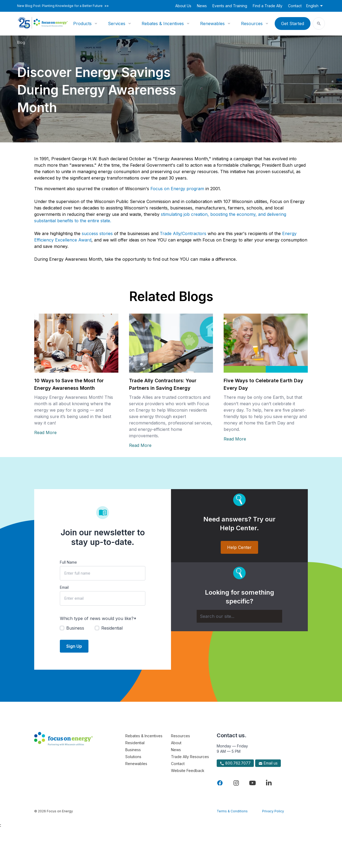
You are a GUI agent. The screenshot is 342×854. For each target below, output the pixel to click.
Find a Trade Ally (267, 5)
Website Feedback (187, 770)
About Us (183, 5)
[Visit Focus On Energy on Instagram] (236, 783)
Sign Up (74, 646)
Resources (252, 23)
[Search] (239, 616)
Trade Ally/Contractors (183, 233)
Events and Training (229, 5)
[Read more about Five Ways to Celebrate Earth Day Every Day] (266, 343)
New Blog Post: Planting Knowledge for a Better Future (63, 5)
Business (133, 749)
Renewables (212, 23)
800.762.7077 (235, 763)
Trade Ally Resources (190, 756)
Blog (21, 42)
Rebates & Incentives (163, 23)
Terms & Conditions (232, 811)
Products (82, 23)
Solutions (133, 756)
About (176, 742)
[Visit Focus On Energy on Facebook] (220, 783)
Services (116, 23)
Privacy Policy (273, 811)
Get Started (292, 23)
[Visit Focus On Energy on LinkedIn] (269, 783)
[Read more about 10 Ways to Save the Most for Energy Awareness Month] (76, 343)
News (202, 5)
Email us (268, 763)
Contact (295, 5)
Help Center (239, 547)
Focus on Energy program (177, 188)
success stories (97, 233)
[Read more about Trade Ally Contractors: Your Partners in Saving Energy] (171, 343)
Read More (45, 432)
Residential (135, 742)
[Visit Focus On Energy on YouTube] (252, 783)
